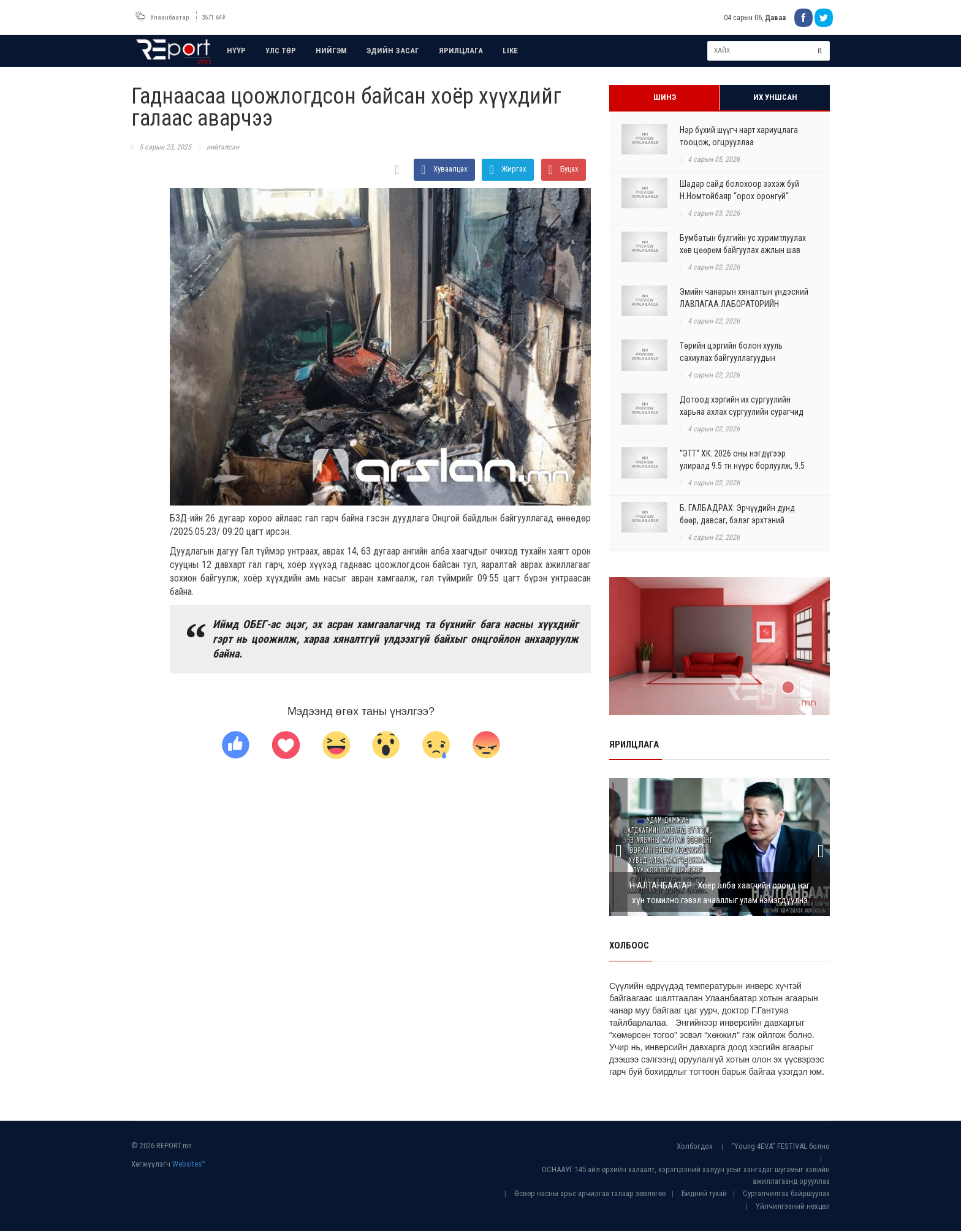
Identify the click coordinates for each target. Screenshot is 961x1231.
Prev (618, 847)
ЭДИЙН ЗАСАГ (393, 50)
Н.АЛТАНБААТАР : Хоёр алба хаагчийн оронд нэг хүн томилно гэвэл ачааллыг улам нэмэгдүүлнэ (719, 893)
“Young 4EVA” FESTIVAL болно (780, 1146)
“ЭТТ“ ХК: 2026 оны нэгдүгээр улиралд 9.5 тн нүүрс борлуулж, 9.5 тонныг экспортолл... (742, 466)
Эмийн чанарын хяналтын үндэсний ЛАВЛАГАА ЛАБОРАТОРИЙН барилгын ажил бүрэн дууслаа (744, 304)
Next (820, 847)
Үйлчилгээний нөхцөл (793, 1206)
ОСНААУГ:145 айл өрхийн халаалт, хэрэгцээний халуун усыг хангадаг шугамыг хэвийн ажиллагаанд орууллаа (686, 1175)
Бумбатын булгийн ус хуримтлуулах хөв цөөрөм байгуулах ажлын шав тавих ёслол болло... (743, 250)
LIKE (510, 50)
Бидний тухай (704, 1193)
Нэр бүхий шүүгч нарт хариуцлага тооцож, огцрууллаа (739, 136)
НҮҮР (236, 50)
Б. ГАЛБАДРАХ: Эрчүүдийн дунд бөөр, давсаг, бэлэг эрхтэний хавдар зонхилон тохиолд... (737, 520)
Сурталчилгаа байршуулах (786, 1193)
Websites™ (189, 1164)
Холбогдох (695, 1146)
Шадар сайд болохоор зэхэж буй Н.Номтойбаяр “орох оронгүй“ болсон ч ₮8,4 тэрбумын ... (739, 196)
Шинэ (664, 97)
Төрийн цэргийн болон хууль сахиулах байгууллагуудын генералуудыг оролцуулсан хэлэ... (741, 358)
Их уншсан (775, 97)
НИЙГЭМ (331, 50)
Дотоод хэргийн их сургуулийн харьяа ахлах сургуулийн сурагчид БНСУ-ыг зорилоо (741, 412)
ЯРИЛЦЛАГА (461, 50)
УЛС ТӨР (280, 50)
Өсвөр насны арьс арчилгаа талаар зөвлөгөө (590, 1193)
